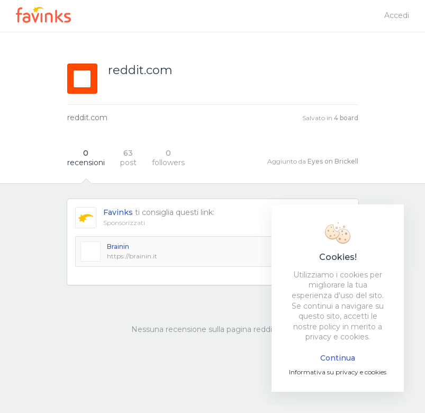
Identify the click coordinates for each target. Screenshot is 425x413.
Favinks (118, 212)
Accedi (396, 15)
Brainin (118, 246)
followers (168, 157)
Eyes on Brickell (333, 161)
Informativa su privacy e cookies (337, 372)
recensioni (86, 157)
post (128, 157)
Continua (337, 358)
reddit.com (87, 117)
